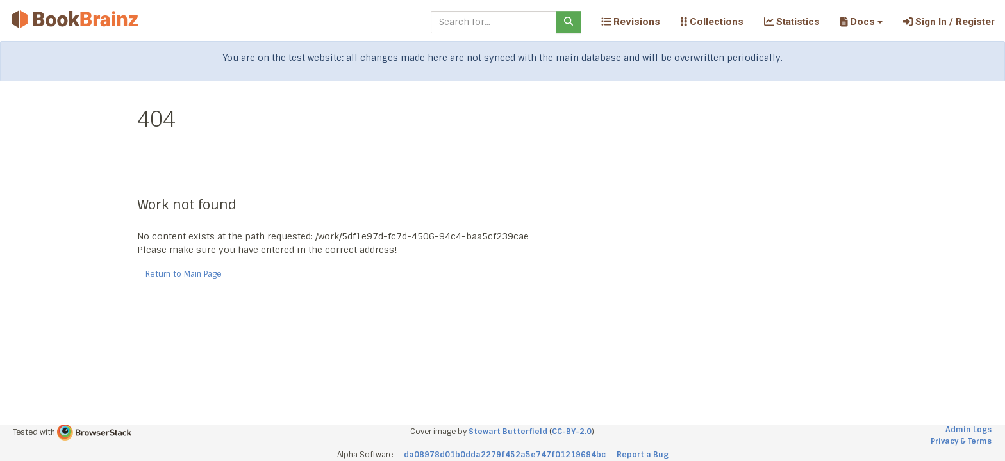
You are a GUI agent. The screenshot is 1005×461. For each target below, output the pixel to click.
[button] (861, 22)
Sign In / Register (949, 22)
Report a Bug (643, 454)
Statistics (792, 22)
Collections (712, 22)
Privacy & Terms (961, 441)
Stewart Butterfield (508, 431)
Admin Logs (968, 430)
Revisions (630, 22)
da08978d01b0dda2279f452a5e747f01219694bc (505, 454)
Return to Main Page (183, 274)
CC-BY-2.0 (572, 431)
